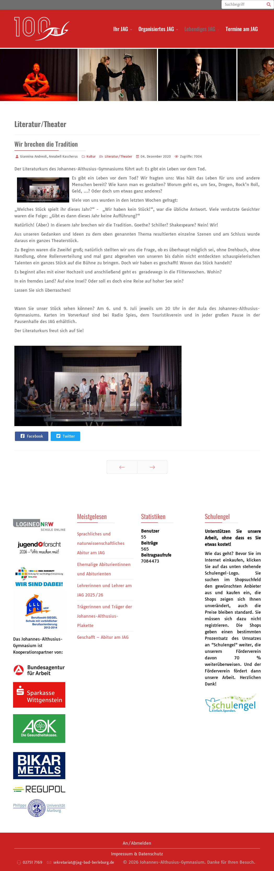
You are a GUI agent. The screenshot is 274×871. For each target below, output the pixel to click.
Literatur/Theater (118, 156)
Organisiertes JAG (156, 29)
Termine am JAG (242, 29)
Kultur (91, 156)
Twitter (65, 436)
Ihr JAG (120, 29)
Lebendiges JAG (199, 29)
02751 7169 (32, 862)
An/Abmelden (137, 843)
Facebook (31, 436)
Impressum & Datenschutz (137, 853)
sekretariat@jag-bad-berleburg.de (83, 862)
